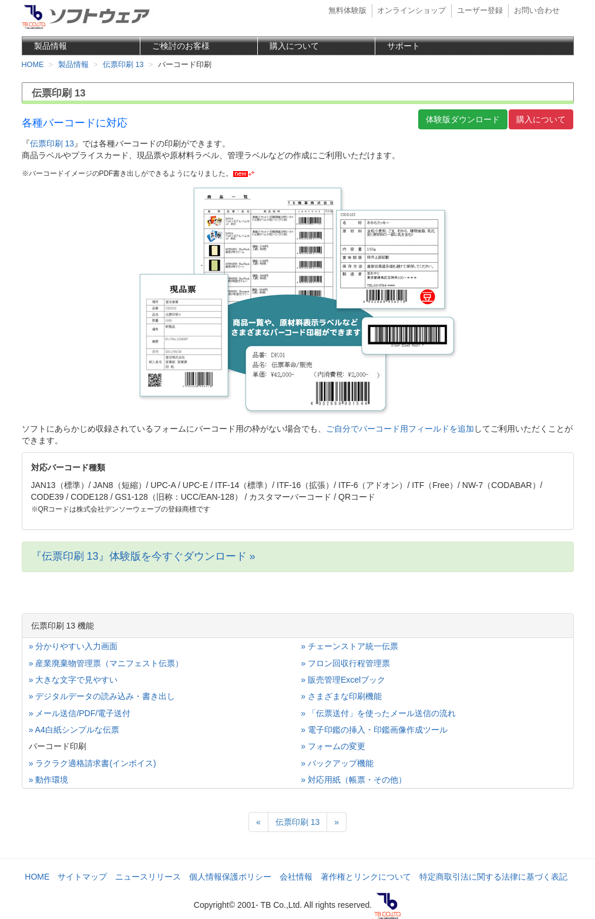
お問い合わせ (537, 10)
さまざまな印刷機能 (345, 696)
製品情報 (50, 46)
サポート (403, 46)
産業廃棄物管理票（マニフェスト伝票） (109, 663)
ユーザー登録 (480, 10)
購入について (294, 46)
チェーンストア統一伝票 (353, 646)
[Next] (337, 822)
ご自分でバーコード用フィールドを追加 (400, 428)
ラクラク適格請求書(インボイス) (95, 763)
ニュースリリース (148, 876)
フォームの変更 (336, 746)
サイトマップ (82, 876)
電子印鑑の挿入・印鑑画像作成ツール (378, 729)
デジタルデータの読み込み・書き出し (105, 696)
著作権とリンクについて (366, 876)
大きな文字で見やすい (76, 679)
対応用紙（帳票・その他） (357, 779)
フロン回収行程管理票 (349, 663)
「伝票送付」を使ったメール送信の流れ (382, 713)
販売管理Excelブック (346, 679)
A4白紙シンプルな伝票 (77, 729)
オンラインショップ (411, 10)
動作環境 (51, 779)
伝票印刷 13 (52, 143)
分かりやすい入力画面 (76, 646)
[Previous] (258, 822)
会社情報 (296, 876)
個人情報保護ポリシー (230, 876)
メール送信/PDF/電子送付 (82, 713)
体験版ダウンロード (463, 119)
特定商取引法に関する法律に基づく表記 (493, 876)
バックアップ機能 (341, 763)
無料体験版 (347, 10)
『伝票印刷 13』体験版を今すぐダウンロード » (143, 556)
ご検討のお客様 (181, 46)
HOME (37, 876)
